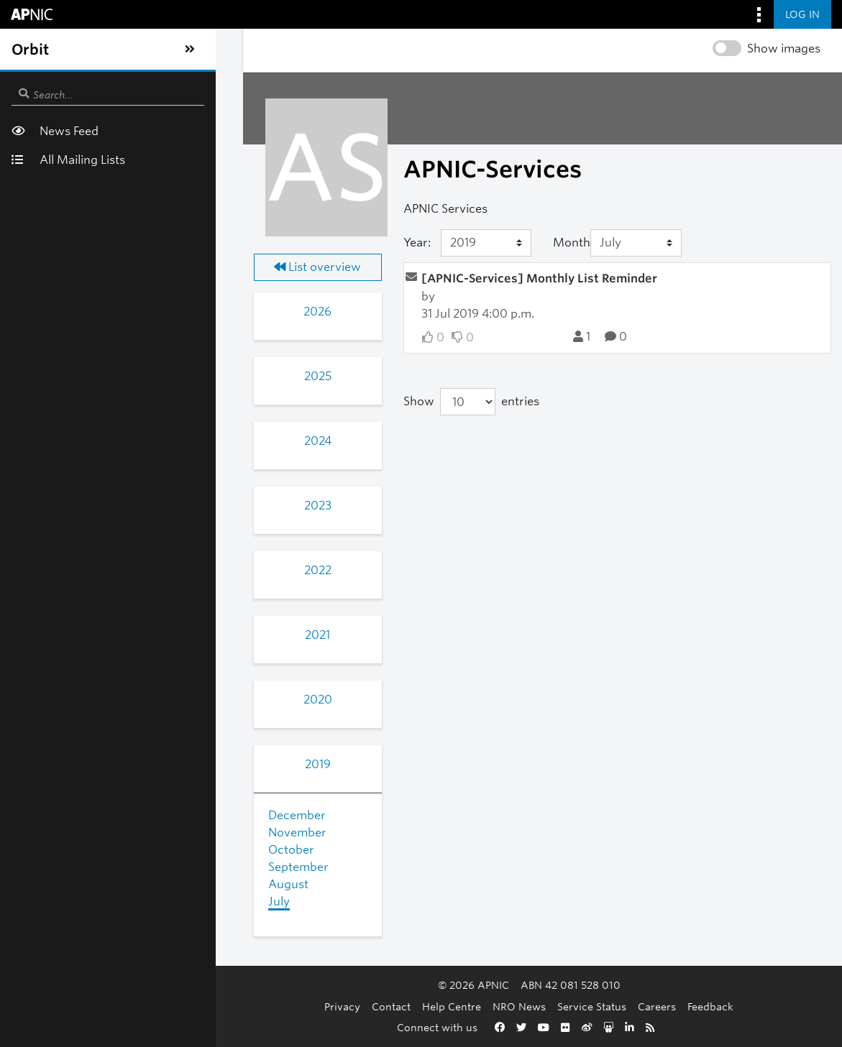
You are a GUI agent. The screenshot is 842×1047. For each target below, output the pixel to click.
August (88, 884)
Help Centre (365, 1006)
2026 (143, 311)
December (97, 815)
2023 (143, 505)
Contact (304, 1006)
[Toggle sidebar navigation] (26, 49)
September (98, 867)
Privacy (256, 1006)
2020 (143, 699)
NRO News (432, 1006)
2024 (143, 441)
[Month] (567, 243)
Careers (571, 1006)
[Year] (367, 243)
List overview (142, 267)
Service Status (505, 1006)
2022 (143, 570)
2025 (143, 376)
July (79, 901)
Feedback (624, 1006)
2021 (142, 635)
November (97, 832)
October (91, 850)
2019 (143, 764)
